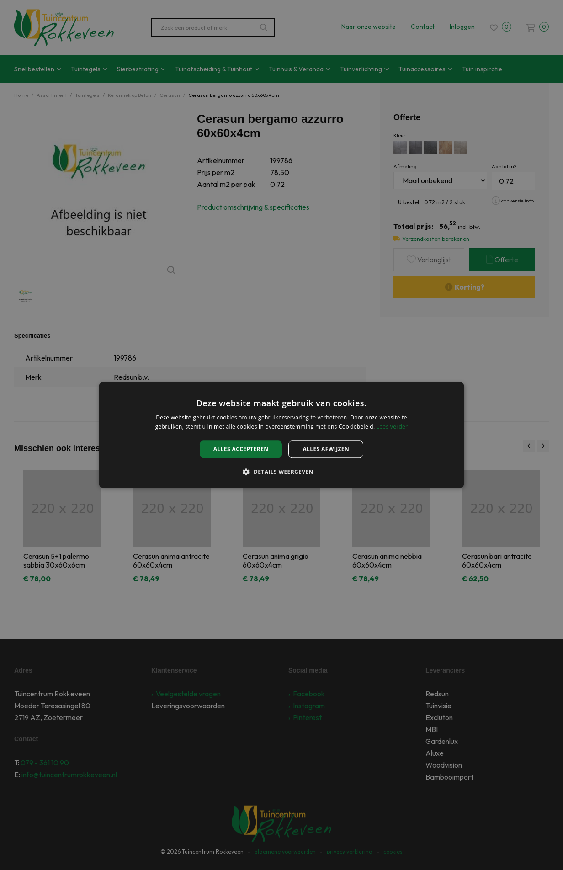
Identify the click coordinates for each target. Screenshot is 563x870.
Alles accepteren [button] (241, 449)
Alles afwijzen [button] (326, 449)
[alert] (281, 435)
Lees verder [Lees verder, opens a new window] (392, 427)
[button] (281, 472)
